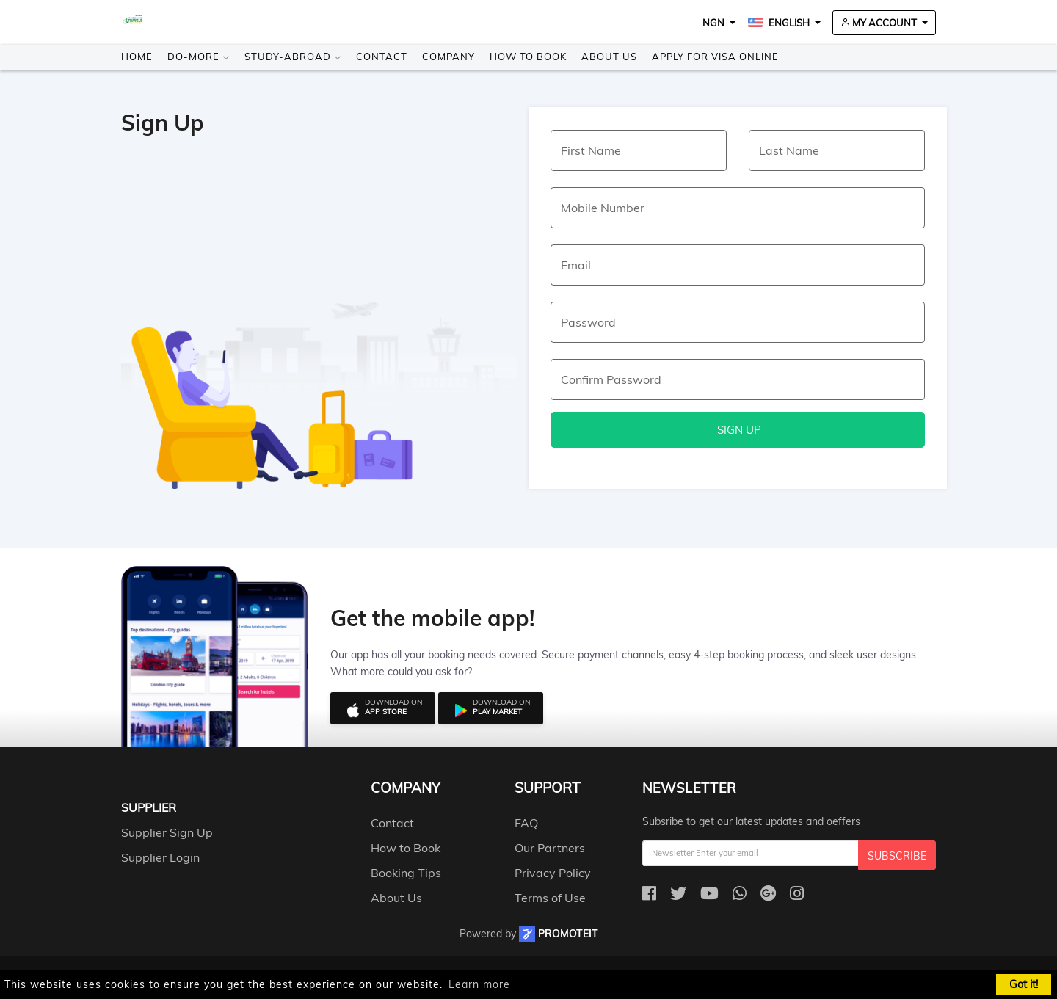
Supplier (148, 807)
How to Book (528, 56)
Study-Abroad (292, 56)
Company (448, 56)
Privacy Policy (553, 872)
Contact (381, 56)
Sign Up (737, 430)
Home (137, 56)
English (779, 23)
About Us (609, 56)
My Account (878, 23)
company (405, 788)
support (547, 788)
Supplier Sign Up (167, 832)
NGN (713, 23)
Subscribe (897, 855)
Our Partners (550, 847)
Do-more (198, 56)
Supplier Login (160, 857)
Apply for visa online (715, 56)
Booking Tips (406, 872)
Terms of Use (550, 897)
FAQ (526, 822)
